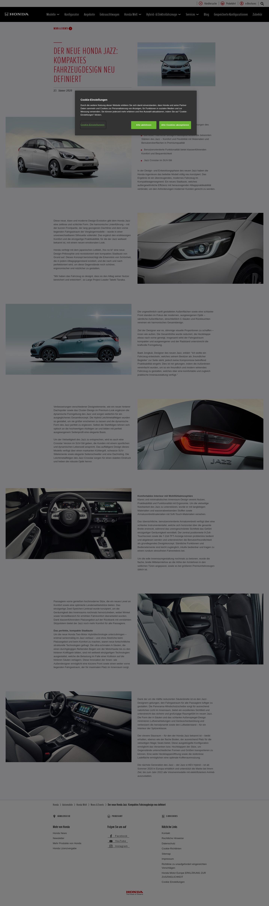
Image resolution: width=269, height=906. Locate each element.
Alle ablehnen (143, 125)
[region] (136, 113)
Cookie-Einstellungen (93, 125)
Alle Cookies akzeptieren (175, 125)
